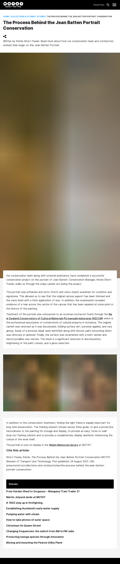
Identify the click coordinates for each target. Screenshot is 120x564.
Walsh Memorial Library (64, 445)
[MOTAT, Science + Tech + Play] (13, 4)
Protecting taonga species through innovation (35, 536)
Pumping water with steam (22, 514)
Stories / (41, 16)
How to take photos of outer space (28, 519)
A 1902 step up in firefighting (24, 502)
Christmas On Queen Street (23, 525)
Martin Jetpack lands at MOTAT (25, 497)
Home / (6, 16)
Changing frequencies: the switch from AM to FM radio (40, 531)
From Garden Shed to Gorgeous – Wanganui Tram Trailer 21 (43, 491)
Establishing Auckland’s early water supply (32, 508)
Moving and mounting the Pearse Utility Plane (34, 542)
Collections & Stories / (23, 16)
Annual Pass (98, 5)
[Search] (107, 5)
